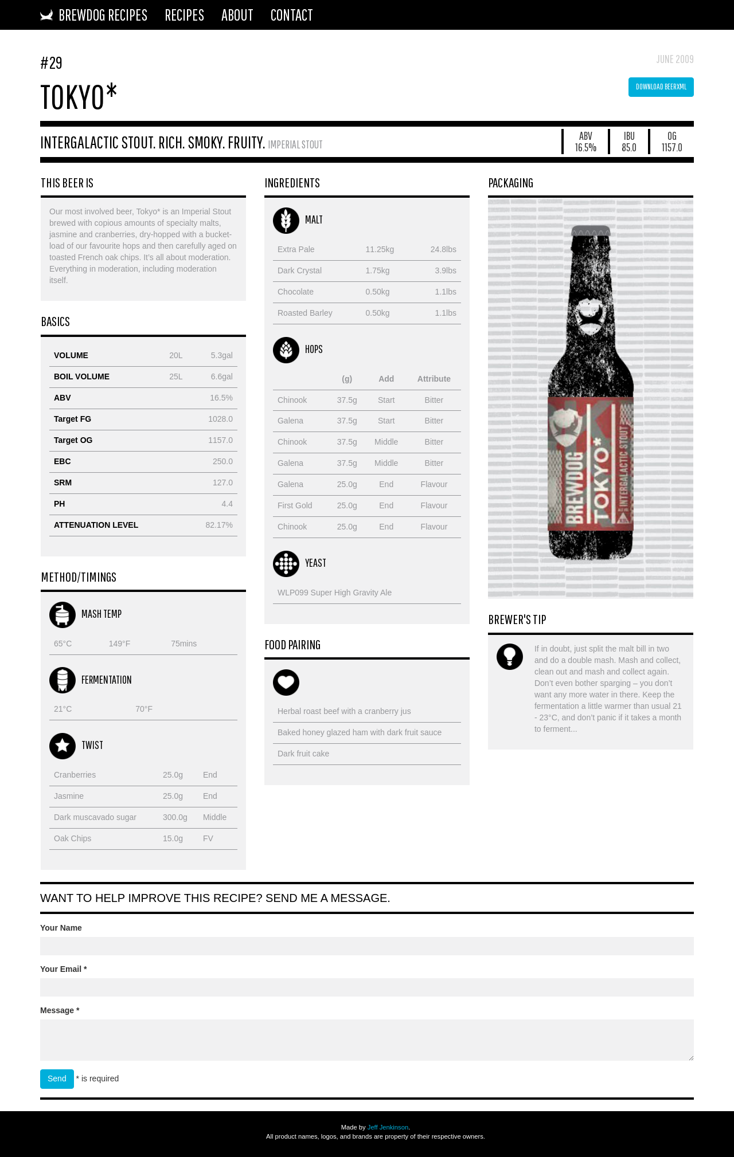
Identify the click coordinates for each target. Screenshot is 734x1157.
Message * (59, 1010)
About (237, 14)
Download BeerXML (661, 86)
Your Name (61, 927)
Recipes (184, 14)
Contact (292, 14)
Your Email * (63, 969)
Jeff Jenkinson (388, 1127)
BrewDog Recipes (93, 14)
